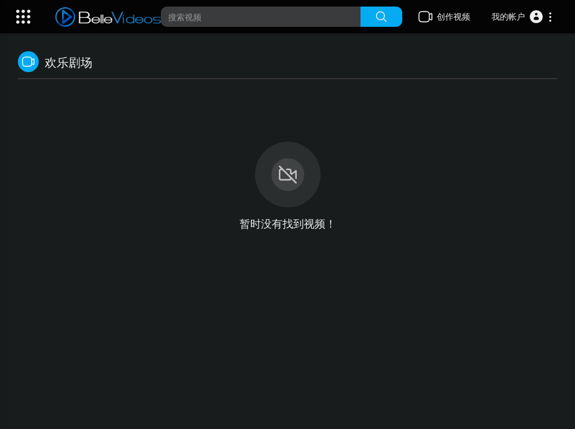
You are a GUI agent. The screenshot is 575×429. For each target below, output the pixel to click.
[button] (522, 16)
